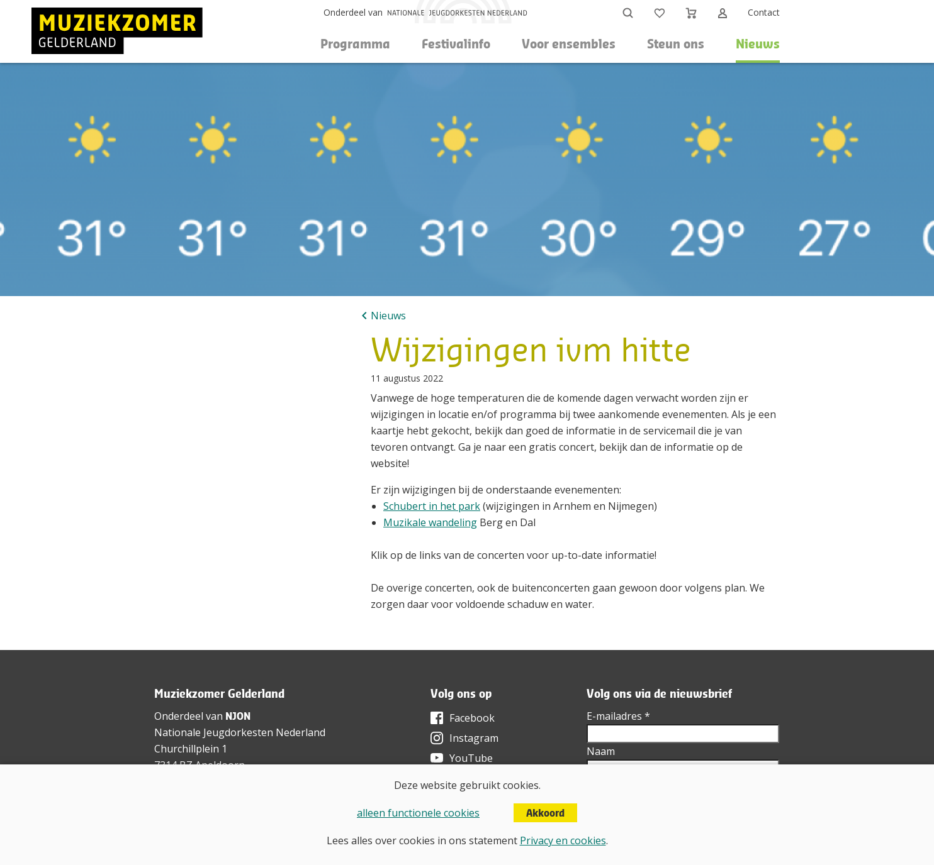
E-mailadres (618, 716)
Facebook (472, 718)
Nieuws (758, 43)
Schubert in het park (431, 506)
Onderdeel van (353, 12)
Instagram (473, 738)
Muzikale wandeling (430, 522)
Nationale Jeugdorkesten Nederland (239, 732)
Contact (764, 12)
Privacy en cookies (563, 840)
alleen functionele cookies (418, 813)
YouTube (471, 758)
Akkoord (545, 813)
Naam (601, 751)
